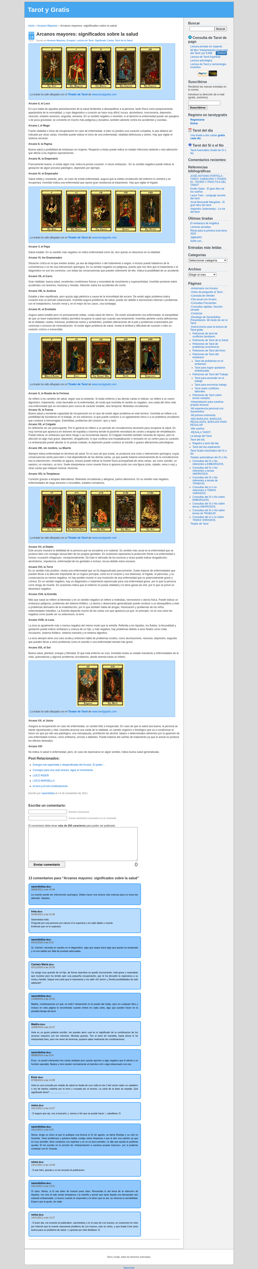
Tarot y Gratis (49, 9)
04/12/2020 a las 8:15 (42, 942)
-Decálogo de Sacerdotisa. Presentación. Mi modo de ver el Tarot (209, 320)
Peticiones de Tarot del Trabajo (210, 374)
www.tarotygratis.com (104, 94)
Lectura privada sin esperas (206, 46)
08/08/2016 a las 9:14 (42, 1055)
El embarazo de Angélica (204, 223)
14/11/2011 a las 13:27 (43, 1217)
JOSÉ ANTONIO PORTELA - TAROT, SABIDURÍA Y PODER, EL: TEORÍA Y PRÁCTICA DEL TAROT (208, 180)
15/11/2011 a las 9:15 (42, 1129)
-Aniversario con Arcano (204, 288)
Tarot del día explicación (206, 447)
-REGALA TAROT (200, 432)
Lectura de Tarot (85, 40)
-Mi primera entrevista (202, 415)
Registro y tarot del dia (205, 443)
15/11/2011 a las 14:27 (43, 1108)
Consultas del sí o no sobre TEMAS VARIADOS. (208, 519)
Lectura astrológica (201, 60)
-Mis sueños (197, 428)
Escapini (71, 40)
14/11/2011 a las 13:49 (43, 1165)
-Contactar (196, 313)
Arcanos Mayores (47, 25)
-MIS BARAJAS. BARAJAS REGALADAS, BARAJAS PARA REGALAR (208, 421)
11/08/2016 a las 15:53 (43, 999)
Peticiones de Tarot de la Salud (210, 340)
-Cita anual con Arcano (203, 299)
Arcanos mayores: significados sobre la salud (87, 34)
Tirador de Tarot (199, 523)
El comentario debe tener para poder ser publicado (71, 825)
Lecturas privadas (200, 226)
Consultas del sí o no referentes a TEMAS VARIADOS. (205, 490)
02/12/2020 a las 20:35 (43, 967)
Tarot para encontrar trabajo (211, 384)
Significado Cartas (104, 40)
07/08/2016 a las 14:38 (43, 1080)
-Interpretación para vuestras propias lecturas (206, 403)
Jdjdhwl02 (196, 237)
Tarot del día (197, 439)
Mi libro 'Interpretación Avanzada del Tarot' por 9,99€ (209, 52)
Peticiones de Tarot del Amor (209, 350)
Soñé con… (197, 241)
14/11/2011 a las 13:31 (43, 1186)
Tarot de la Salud (124, 40)
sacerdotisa (48, 793)
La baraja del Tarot (201, 435)
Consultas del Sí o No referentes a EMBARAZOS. (208, 463)
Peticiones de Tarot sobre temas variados (207, 397)
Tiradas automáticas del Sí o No (208, 457)
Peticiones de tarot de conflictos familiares (205, 335)
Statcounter (129, 1268)
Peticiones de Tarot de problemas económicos (206, 345)
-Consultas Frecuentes (203, 303)
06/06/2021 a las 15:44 (43, 889)
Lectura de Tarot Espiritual (205, 56)
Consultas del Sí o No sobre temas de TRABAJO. (209, 512)
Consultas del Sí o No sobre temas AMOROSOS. (209, 505)
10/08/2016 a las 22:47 (43, 1027)
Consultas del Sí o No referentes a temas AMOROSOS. (205, 470)
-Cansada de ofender (202, 295)
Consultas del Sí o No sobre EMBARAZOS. (209, 498)
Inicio (31, 25)
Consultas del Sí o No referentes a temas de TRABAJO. (205, 480)
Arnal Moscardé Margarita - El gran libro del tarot (207, 204)
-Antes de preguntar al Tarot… (207, 292)
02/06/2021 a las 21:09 (43, 914)
